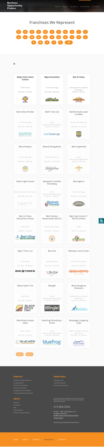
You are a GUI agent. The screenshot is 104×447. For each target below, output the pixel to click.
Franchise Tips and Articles (21, 413)
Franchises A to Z (59, 381)
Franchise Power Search (61, 386)
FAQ (14, 408)
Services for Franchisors (20, 386)
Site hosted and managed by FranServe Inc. (66, 423)
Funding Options (18, 383)
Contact (95, 6)
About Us (16, 403)
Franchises (85, 6)
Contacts (62, 440)
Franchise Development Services (23, 393)
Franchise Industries (60, 383)
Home (57, 6)
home (15, 440)
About (65, 6)
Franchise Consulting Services (22, 381)
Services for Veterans (19, 388)
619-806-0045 (62, 407)
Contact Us (16, 405)
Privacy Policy (58, 418)
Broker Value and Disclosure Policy (66, 416)
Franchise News (18, 410)
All (68, 42)
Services (74, 6)
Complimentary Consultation (22, 391)
